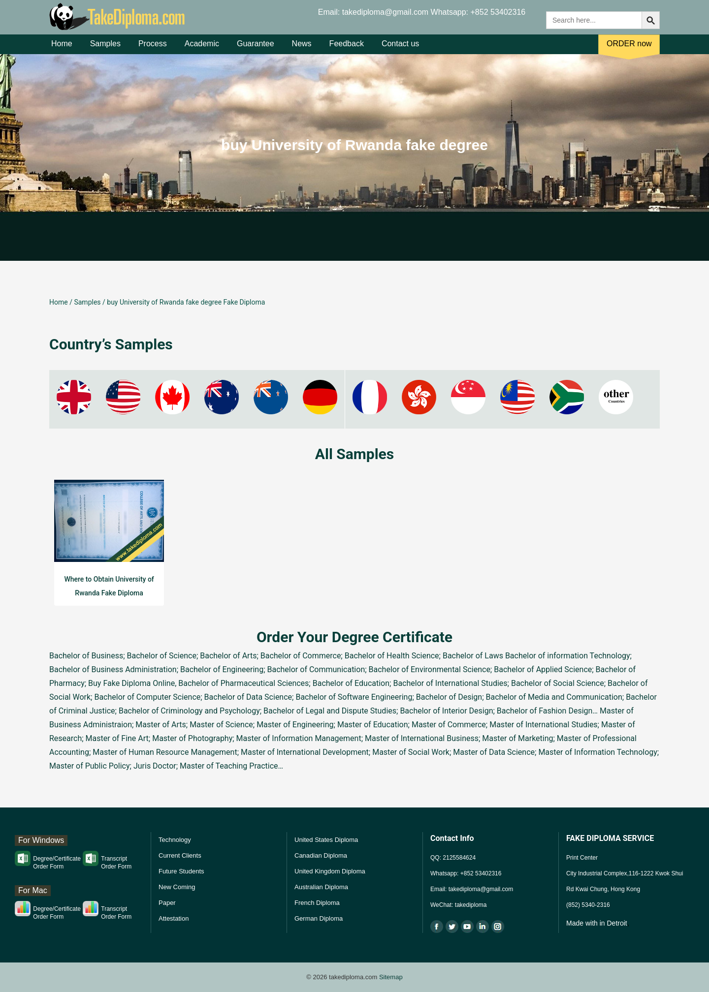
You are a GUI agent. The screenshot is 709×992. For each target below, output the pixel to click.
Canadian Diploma (320, 855)
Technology (175, 839)
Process (152, 48)
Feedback (346, 48)
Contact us (400, 48)
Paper (167, 902)
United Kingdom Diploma (329, 871)
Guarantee (255, 48)
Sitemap (391, 977)
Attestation (174, 918)
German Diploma (318, 918)
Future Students (181, 871)
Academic (202, 48)
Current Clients (180, 855)
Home (61, 48)
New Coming (177, 887)
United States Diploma (326, 839)
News (302, 48)
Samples (105, 48)
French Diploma (317, 902)
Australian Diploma (321, 887)
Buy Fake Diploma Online (131, 683)
